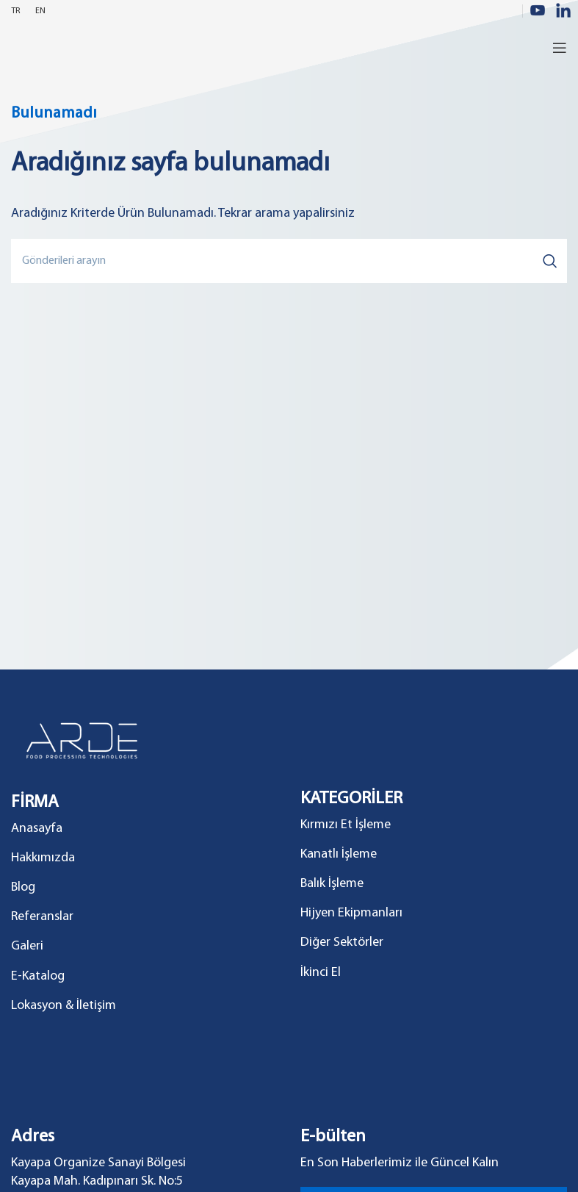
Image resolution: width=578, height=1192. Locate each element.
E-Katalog (38, 976)
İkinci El (320, 973)
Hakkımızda (43, 858)
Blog (23, 887)
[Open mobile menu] (559, 47)
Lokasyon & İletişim (63, 1006)
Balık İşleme (332, 884)
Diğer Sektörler (341, 942)
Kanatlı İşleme (338, 854)
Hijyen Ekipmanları (351, 913)
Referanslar (42, 917)
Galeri (27, 946)
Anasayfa (36, 829)
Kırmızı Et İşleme (345, 825)
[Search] (289, 261)
